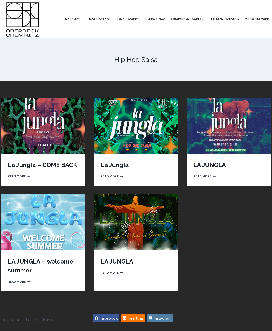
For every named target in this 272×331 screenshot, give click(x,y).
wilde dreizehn (257, 19)
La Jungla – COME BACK (42, 164)
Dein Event (71, 19)
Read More (19, 176)
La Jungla (115, 164)
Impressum (12, 319)
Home (48, 319)
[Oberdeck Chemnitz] (22, 19)
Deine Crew (155, 19)
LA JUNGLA (209, 164)
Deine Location (98, 19)
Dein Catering (128, 19)
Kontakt (32, 319)
